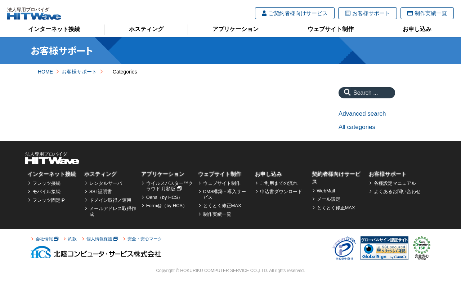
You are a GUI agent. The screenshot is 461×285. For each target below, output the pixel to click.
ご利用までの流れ (278, 183)
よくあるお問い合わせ (397, 191)
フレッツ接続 (46, 183)
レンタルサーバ (105, 183)
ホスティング (146, 29)
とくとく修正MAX (222, 205)
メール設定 (328, 199)
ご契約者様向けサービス (295, 13)
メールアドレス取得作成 (112, 211)
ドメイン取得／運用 (110, 200)
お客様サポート (367, 13)
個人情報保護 (102, 238)
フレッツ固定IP (48, 200)
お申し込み (417, 29)
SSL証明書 (100, 191)
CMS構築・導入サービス (224, 194)
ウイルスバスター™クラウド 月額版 (169, 186)
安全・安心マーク (144, 238)
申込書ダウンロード (281, 191)
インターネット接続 (54, 29)
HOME (45, 72)
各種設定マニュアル (395, 183)
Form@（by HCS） (166, 205)
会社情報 (47, 238)
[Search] (346, 92)
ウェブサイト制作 (331, 29)
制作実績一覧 (427, 13)
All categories (357, 127)
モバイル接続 (46, 191)
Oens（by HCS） (164, 197)
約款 (72, 238)
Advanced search (362, 113)
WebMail (326, 190)
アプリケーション (235, 29)
